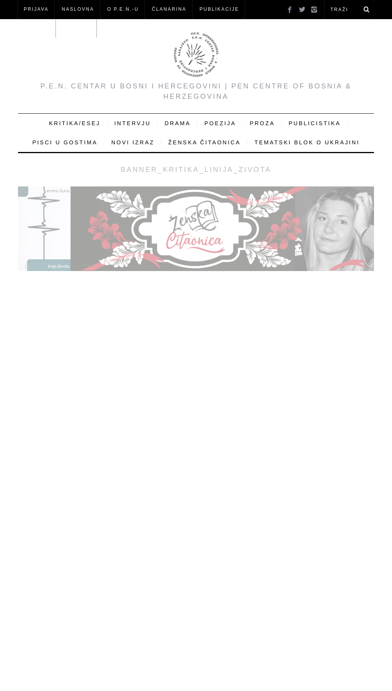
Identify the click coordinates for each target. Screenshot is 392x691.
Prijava (36, 9)
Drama (178, 123)
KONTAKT (77, 28)
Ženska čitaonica (204, 142)
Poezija (220, 123)
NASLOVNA (78, 9)
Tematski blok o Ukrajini (307, 142)
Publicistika (315, 123)
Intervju (132, 123)
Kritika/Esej (74, 123)
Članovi (36, 28)
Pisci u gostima (64, 142)
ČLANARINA (169, 9)
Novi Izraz (133, 142)
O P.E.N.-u (123, 9)
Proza (262, 123)
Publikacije (219, 9)
